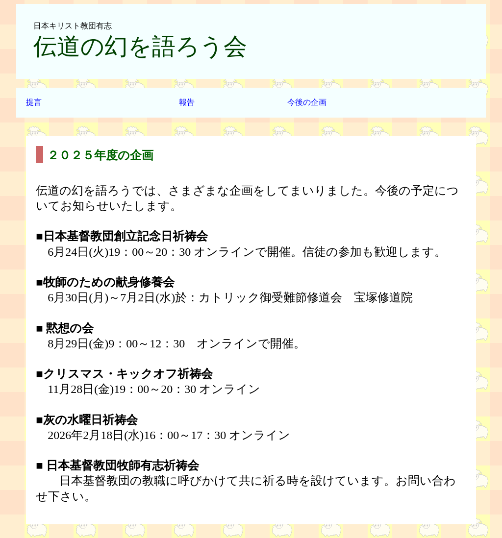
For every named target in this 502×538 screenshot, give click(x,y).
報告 (187, 102)
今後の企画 (306, 102)
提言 (34, 102)
